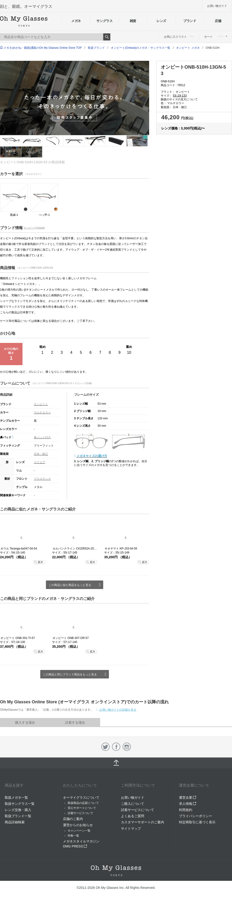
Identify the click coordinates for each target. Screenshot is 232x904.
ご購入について (132, 804)
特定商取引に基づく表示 (197, 822)
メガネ (76, 21)
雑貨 (133, 21)
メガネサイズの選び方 (91, 456)
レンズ (161, 21)
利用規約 (185, 810)
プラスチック (42, 478)
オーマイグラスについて (81, 797)
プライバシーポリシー (195, 816)
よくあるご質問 (132, 816)
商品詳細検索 (15, 822)
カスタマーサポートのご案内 (142, 822)
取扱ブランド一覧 (18, 816)
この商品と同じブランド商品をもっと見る (70, 674)
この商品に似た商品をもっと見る (70, 585)
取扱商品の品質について (83, 803)
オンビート (41, 404)
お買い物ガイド (217, 6)
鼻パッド (6, 437)
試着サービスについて (137, 810)
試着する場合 (75, 722)
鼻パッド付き (42, 437)
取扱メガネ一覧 (16, 797)
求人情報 (187, 804)
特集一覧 (73, 835)
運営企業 (187, 797)
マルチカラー (42, 412)
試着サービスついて (80, 813)
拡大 (40, 562)
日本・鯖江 (41, 454)
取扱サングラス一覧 (20, 804)
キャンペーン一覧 (79, 830)
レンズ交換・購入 (18, 810)
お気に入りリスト (179, 36)
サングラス (104, 21)
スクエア (39, 462)
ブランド (189, 21)
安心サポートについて (82, 808)
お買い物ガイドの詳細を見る (117, 709)
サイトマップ (131, 828)
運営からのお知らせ (78, 825)
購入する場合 (25, 722)
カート (215, 36)
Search (106, 36)
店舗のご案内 (73, 819)
